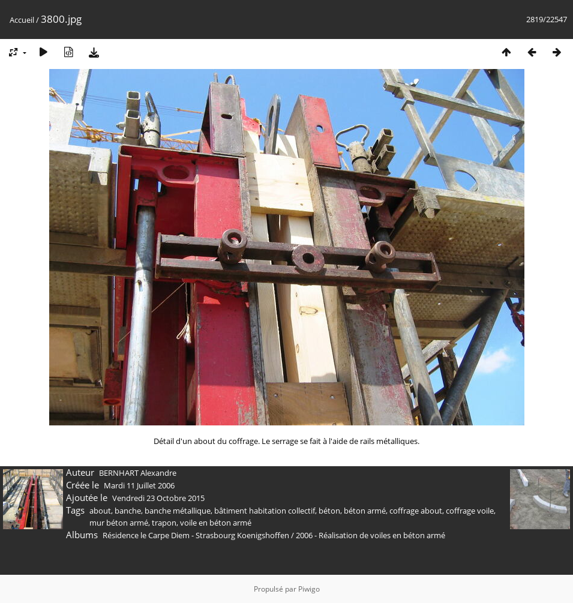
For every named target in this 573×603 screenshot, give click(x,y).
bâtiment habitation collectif (264, 510)
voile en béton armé (215, 522)
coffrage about (415, 510)
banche (128, 510)
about (100, 510)
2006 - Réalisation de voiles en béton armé (370, 535)
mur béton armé (118, 522)
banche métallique (178, 510)
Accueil (22, 19)
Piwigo (309, 589)
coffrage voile (470, 510)
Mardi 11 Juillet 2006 (139, 485)
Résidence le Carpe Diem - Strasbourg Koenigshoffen (196, 535)
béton (329, 510)
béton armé (365, 510)
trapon (164, 522)
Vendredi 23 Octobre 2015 (158, 498)
